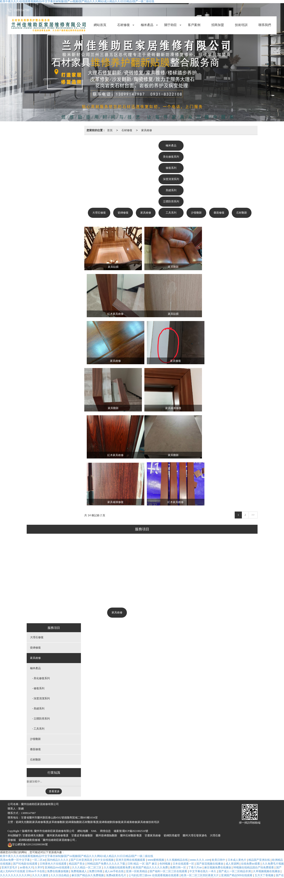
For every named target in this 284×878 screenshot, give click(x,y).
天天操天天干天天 (50, 852)
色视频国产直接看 (264, 845)
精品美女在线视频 (60, 849)
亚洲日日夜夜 (116, 830)
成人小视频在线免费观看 (80, 822)
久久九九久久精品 (66, 830)
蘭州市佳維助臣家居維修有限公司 (54, 732)
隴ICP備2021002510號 (135, 732)
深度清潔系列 (171, 179)
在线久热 (194, 807)
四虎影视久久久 (252, 864)
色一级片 (154, 807)
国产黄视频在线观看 (83, 791)
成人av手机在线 (114, 772)
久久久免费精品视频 (41, 868)
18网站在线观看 (83, 814)
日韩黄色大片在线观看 (53, 764)
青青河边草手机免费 (258, 837)
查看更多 (54, 692)
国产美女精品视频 (135, 845)
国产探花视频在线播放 (210, 764)
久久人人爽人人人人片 (66, 799)
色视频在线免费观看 (174, 807)
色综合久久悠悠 (130, 784)
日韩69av (50, 810)
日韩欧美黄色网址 (252, 791)
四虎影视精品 (110, 795)
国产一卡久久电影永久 (259, 857)
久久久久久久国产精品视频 (61, 833)
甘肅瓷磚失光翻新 (33, 736)
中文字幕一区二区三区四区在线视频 (103, 857)
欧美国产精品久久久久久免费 (151, 768)
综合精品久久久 (231, 864)
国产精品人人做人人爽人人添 (31, 860)
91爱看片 (207, 807)
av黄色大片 (26, 768)
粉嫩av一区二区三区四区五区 (55, 787)
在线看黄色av (76, 872)
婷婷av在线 (54, 780)
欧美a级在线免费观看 (66, 826)
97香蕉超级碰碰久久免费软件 (255, 852)
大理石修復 (99, 212)
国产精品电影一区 (258, 784)
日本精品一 (139, 822)
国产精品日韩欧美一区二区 (45, 803)
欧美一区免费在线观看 (86, 795)
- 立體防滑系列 (41, 619)
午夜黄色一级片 (44, 830)
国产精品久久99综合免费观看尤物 (100, 833)
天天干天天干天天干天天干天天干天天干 (139, 810)
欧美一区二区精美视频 (243, 807)
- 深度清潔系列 (41, 599)
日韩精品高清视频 (207, 784)
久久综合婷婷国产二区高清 (92, 864)
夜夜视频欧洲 (24, 830)
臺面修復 (219, 212)
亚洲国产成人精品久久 (32, 872)
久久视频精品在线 (177, 760)
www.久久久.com (200, 760)
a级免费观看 (81, 784)
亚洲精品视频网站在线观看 (37, 791)
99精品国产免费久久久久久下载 (106, 764)
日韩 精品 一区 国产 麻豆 (142, 764)
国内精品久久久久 (58, 760)
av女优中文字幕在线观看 (266, 868)
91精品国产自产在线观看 (234, 872)
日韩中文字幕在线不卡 (40, 784)
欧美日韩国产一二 (217, 833)
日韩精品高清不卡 (256, 822)
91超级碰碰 (112, 780)
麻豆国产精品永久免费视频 (88, 776)
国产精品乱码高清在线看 (99, 837)
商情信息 (105, 732)
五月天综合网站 (57, 872)
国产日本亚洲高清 (82, 760)
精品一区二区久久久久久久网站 (255, 849)
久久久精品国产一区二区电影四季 (199, 864)
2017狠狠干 (63, 791)
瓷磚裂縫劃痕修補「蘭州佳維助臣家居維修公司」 (48, 741)
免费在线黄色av (103, 810)
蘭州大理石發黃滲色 (195, 736)
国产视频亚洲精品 (160, 795)
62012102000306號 (28, 745)
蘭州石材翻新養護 (131, 736)
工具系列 (171, 212)
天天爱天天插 (116, 852)
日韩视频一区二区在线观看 (178, 860)
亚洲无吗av (221, 807)
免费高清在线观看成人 (50, 857)
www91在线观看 (58, 807)
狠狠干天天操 (196, 787)
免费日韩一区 (178, 768)
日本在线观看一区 (184, 764)
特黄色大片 (261, 841)
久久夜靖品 (199, 818)
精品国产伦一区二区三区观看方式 (199, 780)
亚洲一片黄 (183, 826)
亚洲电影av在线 (130, 803)
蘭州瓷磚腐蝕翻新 (106, 736)
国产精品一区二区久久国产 (73, 845)
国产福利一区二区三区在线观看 (169, 772)
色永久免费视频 (37, 849)
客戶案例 (194, 25)
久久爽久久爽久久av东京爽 (262, 787)
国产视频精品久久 (98, 872)
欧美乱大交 (271, 780)
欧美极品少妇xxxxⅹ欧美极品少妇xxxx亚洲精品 (191, 852)
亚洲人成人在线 (231, 803)
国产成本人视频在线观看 (193, 841)
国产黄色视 (20, 803)
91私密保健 (169, 841)
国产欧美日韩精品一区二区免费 (93, 787)
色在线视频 (130, 841)
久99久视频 (115, 799)
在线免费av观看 (251, 764)
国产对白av (144, 872)
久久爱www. (148, 784)
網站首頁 (100, 25)
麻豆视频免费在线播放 (218, 768)
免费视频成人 (79, 772)
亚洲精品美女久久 (54, 841)
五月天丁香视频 (264, 776)
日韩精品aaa (152, 860)
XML (94, 732)
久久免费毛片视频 (273, 764)
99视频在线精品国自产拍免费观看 (254, 768)
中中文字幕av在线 (202, 837)
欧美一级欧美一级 (24, 787)
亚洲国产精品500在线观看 (237, 776)
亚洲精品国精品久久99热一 (186, 803)
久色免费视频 (123, 837)
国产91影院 (46, 837)
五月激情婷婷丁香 (145, 837)
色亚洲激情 (176, 833)
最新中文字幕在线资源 (244, 826)
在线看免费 (184, 868)
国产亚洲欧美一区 (21, 799)
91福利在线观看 (244, 814)
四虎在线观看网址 (11, 833)
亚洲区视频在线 (62, 814)
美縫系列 (171, 190)
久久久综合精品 (60, 776)
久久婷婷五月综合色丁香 (141, 830)
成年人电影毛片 (33, 810)
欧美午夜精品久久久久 (229, 830)
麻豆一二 (58, 822)
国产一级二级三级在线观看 (151, 833)
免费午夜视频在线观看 (68, 837)
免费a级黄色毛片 (116, 776)
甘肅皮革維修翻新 (82, 736)
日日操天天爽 (166, 837)
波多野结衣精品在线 (93, 799)
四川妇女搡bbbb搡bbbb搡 (158, 849)
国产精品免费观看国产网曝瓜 (204, 845)
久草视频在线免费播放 (169, 791)
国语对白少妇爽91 (80, 807)
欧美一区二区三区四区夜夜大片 (200, 776)
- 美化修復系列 (41, 579)
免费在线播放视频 (58, 772)
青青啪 (247, 833)
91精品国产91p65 (27, 852)
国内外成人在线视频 (123, 872)
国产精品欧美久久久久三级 (39, 795)
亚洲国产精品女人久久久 (36, 814)
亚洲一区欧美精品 (137, 772)
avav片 (225, 826)
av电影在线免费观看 (79, 841)
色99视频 (165, 764)
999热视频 (64, 795)
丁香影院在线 (13, 795)
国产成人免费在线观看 (140, 857)
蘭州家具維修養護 (57, 736)
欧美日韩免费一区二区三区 (185, 814)
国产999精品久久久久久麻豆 (74, 810)
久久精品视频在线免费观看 (97, 826)
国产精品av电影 (136, 852)
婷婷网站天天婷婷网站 (94, 818)
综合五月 (13, 814)
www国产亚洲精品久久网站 (71, 868)
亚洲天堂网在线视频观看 (131, 760)
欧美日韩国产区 (25, 857)
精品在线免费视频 (164, 872)
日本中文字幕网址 (19, 822)
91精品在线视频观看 (162, 826)
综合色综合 (17, 780)
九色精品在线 (8, 872)
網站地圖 (82, 732)
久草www (236, 833)
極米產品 (147, 25)
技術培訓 (241, 25)
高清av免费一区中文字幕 (15, 760)
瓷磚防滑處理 (172, 736)
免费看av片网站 (196, 822)
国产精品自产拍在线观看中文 (112, 814)
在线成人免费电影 (150, 841)
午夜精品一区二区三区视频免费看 (197, 872)
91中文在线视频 (104, 760)
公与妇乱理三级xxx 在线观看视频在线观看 (154, 776)
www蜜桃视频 (156, 760)
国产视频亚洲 (81, 849)
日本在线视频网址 (101, 868)
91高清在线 (112, 803)
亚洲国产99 (182, 837)
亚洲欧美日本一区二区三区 (131, 826)
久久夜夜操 (134, 849)
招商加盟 (217, 25)
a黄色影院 (275, 833)
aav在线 (256, 872)
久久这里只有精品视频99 (107, 845)
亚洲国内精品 (106, 791)
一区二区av (39, 760)
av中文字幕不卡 (224, 860)
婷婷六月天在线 (195, 833)
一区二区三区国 (134, 860)
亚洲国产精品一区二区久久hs (130, 807)
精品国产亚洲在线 (259, 760)
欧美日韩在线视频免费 (237, 845)
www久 (240, 784)
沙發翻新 (196, 212)
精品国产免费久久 (224, 849)
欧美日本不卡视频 (242, 841)
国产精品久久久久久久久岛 (220, 799)
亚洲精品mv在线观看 (57, 768)
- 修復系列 (38, 589)
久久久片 (209, 814)
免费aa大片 (154, 845)
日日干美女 (250, 803)
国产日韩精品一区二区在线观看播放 (145, 799)
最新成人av (179, 787)
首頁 (110, 130)
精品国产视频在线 (11, 837)
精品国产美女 (77, 764)
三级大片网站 (97, 852)
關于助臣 (170, 25)
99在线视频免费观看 (23, 818)
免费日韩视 (96, 772)
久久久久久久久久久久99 (15, 776)
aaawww (162, 803)
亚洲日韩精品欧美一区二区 (254, 799)
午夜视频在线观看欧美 (93, 830)
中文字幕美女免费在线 (133, 795)
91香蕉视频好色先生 (66, 818)
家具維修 (146, 130)
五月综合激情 (64, 784)
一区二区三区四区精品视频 (222, 791)
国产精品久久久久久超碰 (198, 830)
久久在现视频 (17, 849)
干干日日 (137, 814)
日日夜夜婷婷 (267, 807)
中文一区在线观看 (125, 868)
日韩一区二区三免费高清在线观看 (241, 780)
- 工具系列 (38, 629)
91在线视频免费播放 (258, 860)
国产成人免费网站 (156, 814)
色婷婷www (150, 864)
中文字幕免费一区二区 (206, 826)
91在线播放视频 (219, 841)
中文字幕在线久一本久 (203, 772)
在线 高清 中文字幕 (170, 830)
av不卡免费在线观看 (238, 818)
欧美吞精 (128, 833)
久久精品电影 (236, 787)
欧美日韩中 (219, 760)
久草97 (39, 768)
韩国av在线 (149, 803)
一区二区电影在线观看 (105, 784)
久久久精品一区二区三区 (87, 768)
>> (253, 416)
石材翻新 (241, 212)
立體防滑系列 (171, 201)
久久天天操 (191, 810)
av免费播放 (8, 876)
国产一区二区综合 (16, 868)
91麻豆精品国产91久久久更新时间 (246, 795)
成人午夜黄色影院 (253, 810)
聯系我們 (264, 25)
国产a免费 (181, 849)
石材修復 (123, 25)
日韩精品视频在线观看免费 (227, 857)
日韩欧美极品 (148, 780)
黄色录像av (227, 784)
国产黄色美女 (224, 814)
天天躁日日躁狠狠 (158, 822)
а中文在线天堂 (116, 849)
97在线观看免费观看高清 (107, 860)
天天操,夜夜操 (216, 822)
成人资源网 (232, 764)
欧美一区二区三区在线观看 (113, 822)
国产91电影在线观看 (25, 764)
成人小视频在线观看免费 (129, 787)
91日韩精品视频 (195, 791)
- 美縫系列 (38, 609)
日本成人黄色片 (237, 760)
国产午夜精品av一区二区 (126, 864)
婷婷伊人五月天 (167, 780)
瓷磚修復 (123, 212)
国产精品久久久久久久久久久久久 (54, 864)
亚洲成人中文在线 (184, 784)
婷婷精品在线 (216, 818)
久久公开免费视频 (79, 860)
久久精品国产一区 (273, 872)
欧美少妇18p (212, 803)
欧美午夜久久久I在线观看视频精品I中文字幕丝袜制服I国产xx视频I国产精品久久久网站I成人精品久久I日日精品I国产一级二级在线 (76, 757)
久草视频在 (154, 852)
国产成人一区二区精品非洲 (235, 772)
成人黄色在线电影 (174, 845)
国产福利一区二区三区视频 (185, 799)
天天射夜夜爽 (42, 799)
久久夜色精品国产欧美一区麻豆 (135, 791)
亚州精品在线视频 (200, 849)
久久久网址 (164, 784)
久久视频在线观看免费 (117, 768)
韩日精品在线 (173, 810)
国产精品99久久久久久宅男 (29, 807)
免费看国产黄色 (147, 868)
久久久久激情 (40, 776)
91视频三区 (98, 849)
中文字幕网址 (235, 822)
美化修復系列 (171, 156)
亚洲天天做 (73, 857)
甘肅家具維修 (153, 736)
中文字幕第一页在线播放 (209, 795)
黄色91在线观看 (216, 787)
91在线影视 (237, 837)
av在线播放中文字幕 (158, 787)
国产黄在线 (243, 868)
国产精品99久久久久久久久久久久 (213, 868)
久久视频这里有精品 (75, 852)
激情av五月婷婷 (94, 803)
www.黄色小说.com (30, 841)
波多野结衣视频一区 (20, 864)
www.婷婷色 (44, 818)
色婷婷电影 (221, 837)
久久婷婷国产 (101, 807)
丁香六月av (195, 768)
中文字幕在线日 (182, 795)
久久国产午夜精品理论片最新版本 (83, 780)
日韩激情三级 (136, 818)
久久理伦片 (261, 833)
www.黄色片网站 (180, 818)
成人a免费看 (228, 852)
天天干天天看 (129, 780)
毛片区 (240, 860)
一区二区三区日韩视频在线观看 (32, 826)
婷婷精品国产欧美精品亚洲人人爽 (220, 810)
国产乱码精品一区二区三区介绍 (263, 830)
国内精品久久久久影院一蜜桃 (192, 857)
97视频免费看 (118, 818)
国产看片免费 (164, 857)
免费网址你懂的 (36, 780)
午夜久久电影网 (41, 822)
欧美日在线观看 (72, 803)
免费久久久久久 (33, 833)
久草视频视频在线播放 (267, 772)
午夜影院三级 (204, 860)
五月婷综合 (31, 837)
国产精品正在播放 (157, 818)
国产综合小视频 (168, 864)
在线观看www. (167, 868)
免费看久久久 (58, 860)
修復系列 (171, 167)
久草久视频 (178, 822)
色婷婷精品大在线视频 (107, 841)
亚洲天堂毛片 (9, 768)
